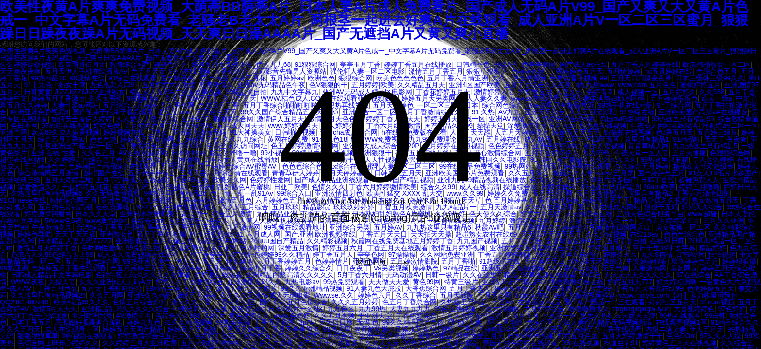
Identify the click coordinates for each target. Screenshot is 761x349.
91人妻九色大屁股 (374, 288)
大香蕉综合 (231, 71)
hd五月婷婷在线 (669, 71)
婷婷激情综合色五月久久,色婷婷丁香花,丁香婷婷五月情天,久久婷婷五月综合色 (236, 336)
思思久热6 (596, 315)
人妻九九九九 (410, 309)
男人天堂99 (593, 288)
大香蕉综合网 (425, 288)
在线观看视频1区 (681, 322)
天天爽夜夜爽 (20, 71)
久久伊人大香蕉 (269, 343)
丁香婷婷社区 (235, 302)
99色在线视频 (455, 309)
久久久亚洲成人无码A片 (115, 282)
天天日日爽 (336, 322)
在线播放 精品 (538, 302)
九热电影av (302, 282)
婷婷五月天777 (629, 282)
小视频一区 (560, 315)
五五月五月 (522, 315)
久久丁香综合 (416, 295)
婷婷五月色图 (577, 336)
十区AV (503, 302)
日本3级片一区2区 (296, 309)
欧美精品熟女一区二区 (717, 64)
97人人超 (198, 288)
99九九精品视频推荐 (584, 295)
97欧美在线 (532, 295)
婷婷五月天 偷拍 (192, 329)
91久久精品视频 (188, 322)
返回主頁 (383, 262)
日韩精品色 (473, 64)
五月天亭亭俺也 (295, 329)
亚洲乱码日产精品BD (514, 282)
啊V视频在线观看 (88, 336)
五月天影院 (457, 295)
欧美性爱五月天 (480, 336)
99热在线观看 (680, 315)
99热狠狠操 (233, 322)
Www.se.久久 (334, 295)
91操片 (215, 315)
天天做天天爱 (388, 282)
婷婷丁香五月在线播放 (418, 64)
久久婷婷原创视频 (27, 64)
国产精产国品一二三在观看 (604, 302)
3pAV (307, 322)
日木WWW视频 (530, 336)
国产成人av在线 (584, 64)
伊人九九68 (273, 64)
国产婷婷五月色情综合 (294, 302)
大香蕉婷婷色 (694, 309)
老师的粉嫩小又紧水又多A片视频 (404, 329)
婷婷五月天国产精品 (133, 329)
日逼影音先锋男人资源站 (289, 71)
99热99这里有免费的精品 (441, 343)
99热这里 (337, 329)
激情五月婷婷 (196, 295)
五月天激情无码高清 (470, 315)
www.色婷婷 (292, 315)
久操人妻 (62, 282)
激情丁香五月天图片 (246, 288)
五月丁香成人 (469, 288)
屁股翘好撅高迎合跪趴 (89, 322)
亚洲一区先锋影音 (387, 336)
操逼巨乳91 (621, 343)
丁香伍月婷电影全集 (488, 329)
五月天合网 (495, 295)
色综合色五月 (716, 71)
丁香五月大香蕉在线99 (648, 288)
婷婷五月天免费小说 (221, 64)
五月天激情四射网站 (211, 343)
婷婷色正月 (171, 64)
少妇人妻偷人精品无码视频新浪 (604, 322)
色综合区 (539, 322)
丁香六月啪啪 (499, 309)
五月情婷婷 (624, 71)
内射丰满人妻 (665, 329)
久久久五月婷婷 (355, 302)
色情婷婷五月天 (710, 288)
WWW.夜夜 (28, 282)
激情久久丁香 (191, 302)
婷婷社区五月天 (672, 302)
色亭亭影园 (539, 64)
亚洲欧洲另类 (92, 315)
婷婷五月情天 (514, 288)
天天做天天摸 (635, 315)
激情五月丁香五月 (436, 71)
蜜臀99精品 (435, 336)
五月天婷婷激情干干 (632, 336)
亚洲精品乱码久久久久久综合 (125, 309)
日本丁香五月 (31, 322)
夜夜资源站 (248, 309)
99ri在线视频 (581, 343)
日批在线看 (555, 288)
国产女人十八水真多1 (329, 343)
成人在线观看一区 (72, 329)
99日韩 (715, 315)
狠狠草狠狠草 (486, 71)
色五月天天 (148, 71)
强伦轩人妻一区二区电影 (367, 71)
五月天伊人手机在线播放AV (86, 71)
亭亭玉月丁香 (360, 64)
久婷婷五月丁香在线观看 (604, 329)
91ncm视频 (717, 302)
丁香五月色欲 (57, 288)
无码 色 (367, 322)
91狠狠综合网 (315, 64)
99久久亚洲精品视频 (312, 288)
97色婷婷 (732, 309)
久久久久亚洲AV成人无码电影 (265, 295)
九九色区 (340, 309)
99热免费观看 (344, 282)
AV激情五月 (134, 315)
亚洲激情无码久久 (254, 282)
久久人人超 (382, 343)
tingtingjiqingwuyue (641, 309)
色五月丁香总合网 (409, 302)
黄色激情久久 (249, 315)
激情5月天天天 (55, 309)
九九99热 (372, 309)
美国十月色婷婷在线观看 (520, 343)
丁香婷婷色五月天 (576, 71)
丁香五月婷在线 (244, 329)
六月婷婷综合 (544, 309)
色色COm (681, 336)
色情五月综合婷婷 (140, 302)
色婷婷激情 (528, 71)
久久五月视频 (334, 315)
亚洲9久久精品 (149, 295)
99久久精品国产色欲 (413, 322)
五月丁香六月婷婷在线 (645, 64)
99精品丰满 (163, 288)
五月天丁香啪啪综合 (111, 288)
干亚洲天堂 (375, 315)
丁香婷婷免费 (416, 315)
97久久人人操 (721, 336)
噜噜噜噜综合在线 (576, 282)
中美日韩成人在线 (200, 309)
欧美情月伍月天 (82, 64)
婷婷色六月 (375, 295)
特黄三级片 (461, 282)
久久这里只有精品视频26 (48, 295)
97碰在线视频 (190, 71)
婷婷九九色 (144, 322)
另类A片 (505, 64)
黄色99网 (427, 282)
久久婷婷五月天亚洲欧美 (139, 343)
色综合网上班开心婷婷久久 (58, 343)
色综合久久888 (177, 315)
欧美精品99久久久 (81, 302)
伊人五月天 (707, 329)
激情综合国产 (129, 64)
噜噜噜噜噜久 (588, 309)
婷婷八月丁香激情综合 (189, 282)
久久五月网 (107, 295)
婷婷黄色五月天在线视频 (679, 343)
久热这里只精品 (464, 302)
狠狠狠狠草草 (37, 336)
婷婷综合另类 (543, 329)
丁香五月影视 (274, 322)
